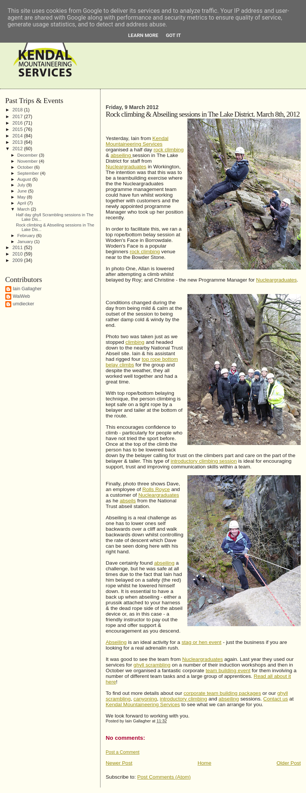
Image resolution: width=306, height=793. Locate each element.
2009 (18, 260)
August (24, 179)
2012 (18, 148)
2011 (18, 247)
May (22, 196)
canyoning (145, 699)
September (28, 173)
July (21, 184)
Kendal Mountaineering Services (137, 141)
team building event (228, 670)
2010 (18, 254)
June (22, 190)
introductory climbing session (204, 461)
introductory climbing (183, 699)
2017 (18, 116)
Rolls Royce (156, 489)
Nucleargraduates (126, 166)
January (25, 241)
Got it (173, 35)
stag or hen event (201, 642)
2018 (18, 109)
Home (204, 763)
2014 (18, 136)
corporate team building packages (222, 693)
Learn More (143, 35)
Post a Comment (122, 752)
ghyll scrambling (151, 665)
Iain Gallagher (27, 288)
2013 (18, 142)
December (28, 154)
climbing (134, 342)
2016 (18, 123)
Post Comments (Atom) (164, 777)
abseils (128, 501)
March (24, 208)
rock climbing (168, 149)
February (26, 235)
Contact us (275, 699)
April (22, 202)
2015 (18, 129)
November (28, 161)
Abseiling (116, 642)
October (25, 167)
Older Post (289, 763)
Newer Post (119, 763)
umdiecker (23, 303)
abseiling (122, 155)
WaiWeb (21, 296)
